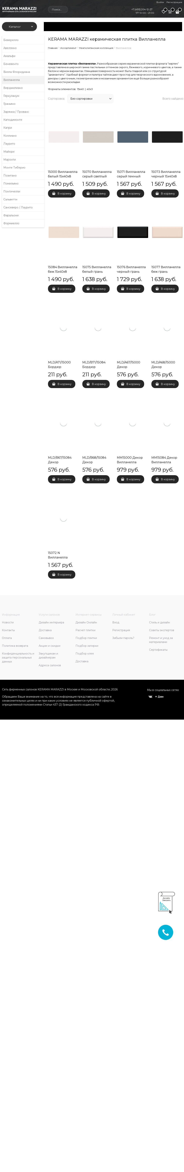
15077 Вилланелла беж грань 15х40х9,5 (165, 271)
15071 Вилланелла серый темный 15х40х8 (131, 176)
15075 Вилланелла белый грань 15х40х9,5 (96, 271)
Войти (160, 2)
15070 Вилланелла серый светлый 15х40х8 (97, 176)
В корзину (64, 193)
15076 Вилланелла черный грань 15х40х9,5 (131, 271)
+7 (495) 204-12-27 (141, 9)
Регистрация (174, 2)
